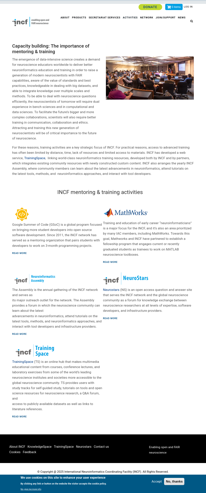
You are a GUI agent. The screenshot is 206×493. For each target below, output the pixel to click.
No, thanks (174, 481)
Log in (188, 6)
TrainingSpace (34, 171)
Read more (19, 265)
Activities (131, 23)
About (64, 23)
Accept (157, 481)
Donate (150, 7)
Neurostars (111, 302)
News (64, 35)
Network (148, 23)
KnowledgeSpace (40, 459)
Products (79, 23)
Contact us (101, 459)
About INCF (17, 459)
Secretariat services (105, 23)
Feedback (29, 465)
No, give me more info (31, 489)
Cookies (14, 465)
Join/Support (167, 23)
